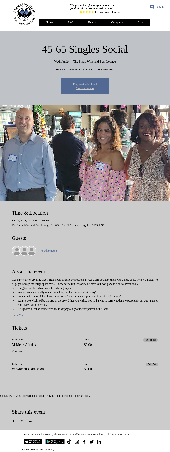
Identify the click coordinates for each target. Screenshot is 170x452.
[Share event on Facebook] (13, 421)
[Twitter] (92, 442)
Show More (18, 315)
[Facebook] (84, 442)
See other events (85, 88)
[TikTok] (69, 442)
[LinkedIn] (99, 442)
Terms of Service (30, 449)
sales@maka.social (81, 434)
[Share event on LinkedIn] (30, 421)
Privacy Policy (47, 449)
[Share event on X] (22, 421)
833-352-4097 (126, 434)
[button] (117, 22)
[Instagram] (77, 442)
